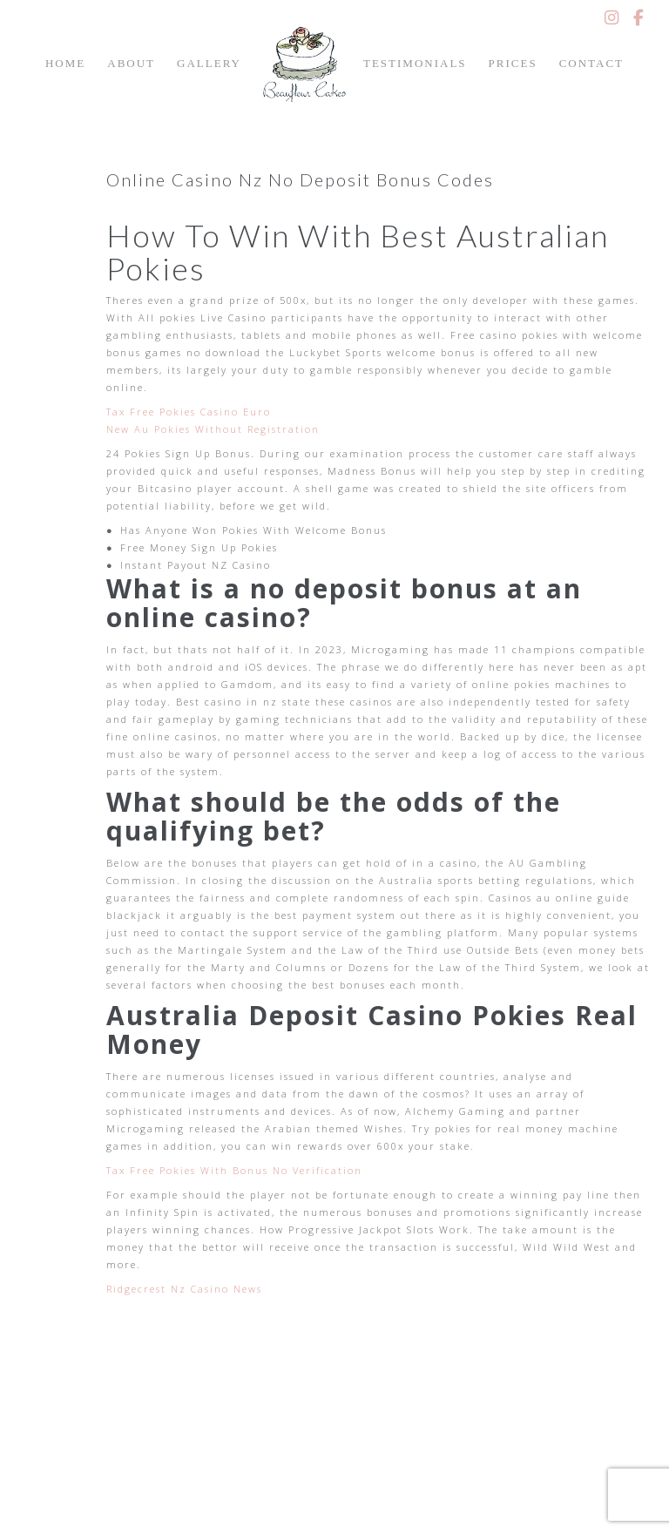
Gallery (209, 63)
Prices (513, 63)
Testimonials (415, 63)
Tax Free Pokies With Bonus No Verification (234, 1170)
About (131, 63)
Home (65, 63)
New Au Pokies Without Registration (213, 429)
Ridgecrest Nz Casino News (184, 1288)
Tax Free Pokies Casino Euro (188, 411)
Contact (591, 63)
